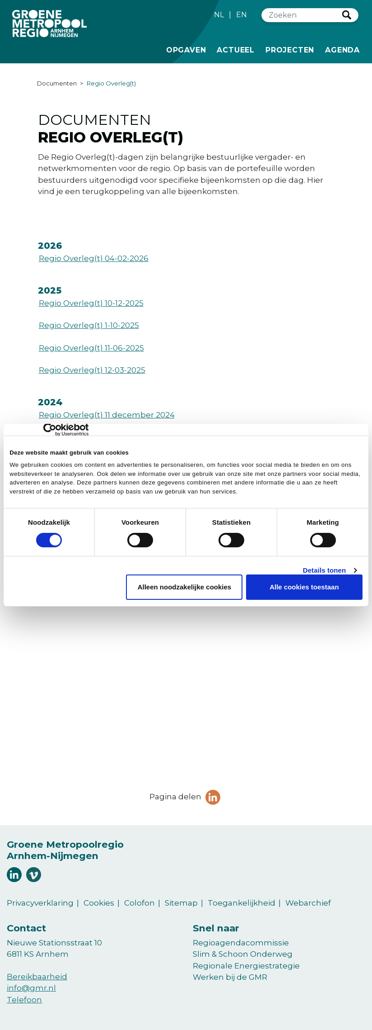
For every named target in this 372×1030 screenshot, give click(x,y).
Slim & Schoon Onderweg (243, 954)
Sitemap (181, 902)
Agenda (342, 50)
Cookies (99, 902)
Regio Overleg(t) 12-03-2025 (92, 370)
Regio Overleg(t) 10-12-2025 (91, 303)
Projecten (289, 49)
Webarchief (308, 902)
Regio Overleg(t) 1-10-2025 (89, 325)
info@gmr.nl (31, 987)
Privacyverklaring (40, 902)
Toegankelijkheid (241, 902)
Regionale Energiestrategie (246, 965)
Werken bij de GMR (230, 977)
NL (219, 14)
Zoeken (346, 14)
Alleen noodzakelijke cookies (185, 587)
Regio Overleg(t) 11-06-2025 (91, 347)
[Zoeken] (302, 15)
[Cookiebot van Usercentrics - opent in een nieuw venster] (48, 430)
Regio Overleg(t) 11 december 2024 (107, 414)
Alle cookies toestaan (304, 587)
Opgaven (186, 49)
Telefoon (24, 999)
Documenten (57, 83)
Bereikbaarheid (37, 976)
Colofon (139, 902)
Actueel (236, 49)
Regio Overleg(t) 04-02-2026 (94, 258)
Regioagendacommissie (241, 942)
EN (241, 14)
